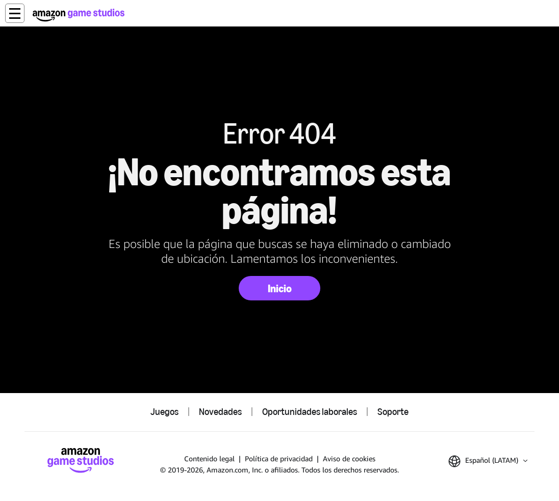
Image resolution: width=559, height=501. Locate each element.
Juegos (164, 412)
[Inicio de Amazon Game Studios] (78, 15)
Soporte (393, 412)
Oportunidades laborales (309, 412)
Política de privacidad (279, 458)
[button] (14, 13)
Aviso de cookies (349, 458)
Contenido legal (209, 458)
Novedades (220, 412)
